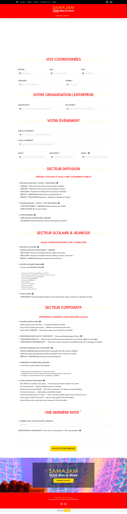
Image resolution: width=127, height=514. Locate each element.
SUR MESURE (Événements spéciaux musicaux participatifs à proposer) (43, 221)
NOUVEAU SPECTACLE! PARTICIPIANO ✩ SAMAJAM (37, 250)
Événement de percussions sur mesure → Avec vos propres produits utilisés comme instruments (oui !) (53, 395)
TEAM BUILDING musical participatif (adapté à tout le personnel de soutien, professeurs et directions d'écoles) (56, 297)
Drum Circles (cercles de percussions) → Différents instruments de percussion (45, 327)
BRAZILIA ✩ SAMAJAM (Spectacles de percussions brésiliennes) (40, 194)
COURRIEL (69, 81)
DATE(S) (21, 153)
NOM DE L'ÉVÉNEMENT (26, 131)
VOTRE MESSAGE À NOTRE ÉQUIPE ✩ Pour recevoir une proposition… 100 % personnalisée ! (48, 430)
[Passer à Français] (60, 510)
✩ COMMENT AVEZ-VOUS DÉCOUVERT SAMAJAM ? (36, 421)
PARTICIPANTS (55, 153)
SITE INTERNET (70, 105)
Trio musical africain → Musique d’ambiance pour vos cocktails (40, 386)
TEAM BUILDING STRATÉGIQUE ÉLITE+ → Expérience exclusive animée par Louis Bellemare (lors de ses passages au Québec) (61, 342)
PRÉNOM (21, 69)
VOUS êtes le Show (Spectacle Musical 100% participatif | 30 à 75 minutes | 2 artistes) (48, 354)
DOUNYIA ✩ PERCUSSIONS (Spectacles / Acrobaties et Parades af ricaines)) (45, 197)
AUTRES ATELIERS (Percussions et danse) (33, 209)
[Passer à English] (54, 2)
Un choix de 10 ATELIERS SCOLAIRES (32, 267)
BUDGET (84, 153)
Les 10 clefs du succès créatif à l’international (35, 365)
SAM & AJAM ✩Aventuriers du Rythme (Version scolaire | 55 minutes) (42, 253)
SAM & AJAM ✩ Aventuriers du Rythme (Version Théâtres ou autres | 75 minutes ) (47, 255)
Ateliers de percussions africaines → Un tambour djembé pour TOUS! (42, 324)
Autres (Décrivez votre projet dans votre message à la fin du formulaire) (43, 400)
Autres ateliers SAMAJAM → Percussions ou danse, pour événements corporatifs (46, 330)
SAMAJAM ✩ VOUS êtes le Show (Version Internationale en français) (42, 189)
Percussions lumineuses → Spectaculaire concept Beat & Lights (40, 392)
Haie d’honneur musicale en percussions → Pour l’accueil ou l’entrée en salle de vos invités (49, 383)
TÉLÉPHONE (22, 81)
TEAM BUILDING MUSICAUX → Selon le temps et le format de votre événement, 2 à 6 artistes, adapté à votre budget (59, 339)
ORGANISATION (24, 105)
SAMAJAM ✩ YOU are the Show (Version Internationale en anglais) (42, 186)
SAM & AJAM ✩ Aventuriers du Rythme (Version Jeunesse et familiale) (43, 191)
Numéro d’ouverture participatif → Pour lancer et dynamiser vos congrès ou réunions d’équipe (51, 389)
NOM (52, 69)
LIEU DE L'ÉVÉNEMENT (25, 140)
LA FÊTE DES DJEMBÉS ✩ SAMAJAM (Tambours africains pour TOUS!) (43, 206)
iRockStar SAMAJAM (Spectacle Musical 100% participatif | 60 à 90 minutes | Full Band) (48, 351)
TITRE (83, 69)
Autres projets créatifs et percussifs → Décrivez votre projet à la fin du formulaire (47, 397)
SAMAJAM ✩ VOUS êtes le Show (63, 497)
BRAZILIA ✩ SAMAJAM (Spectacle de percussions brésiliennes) (40, 356)
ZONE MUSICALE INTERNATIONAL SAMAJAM (35, 218)
